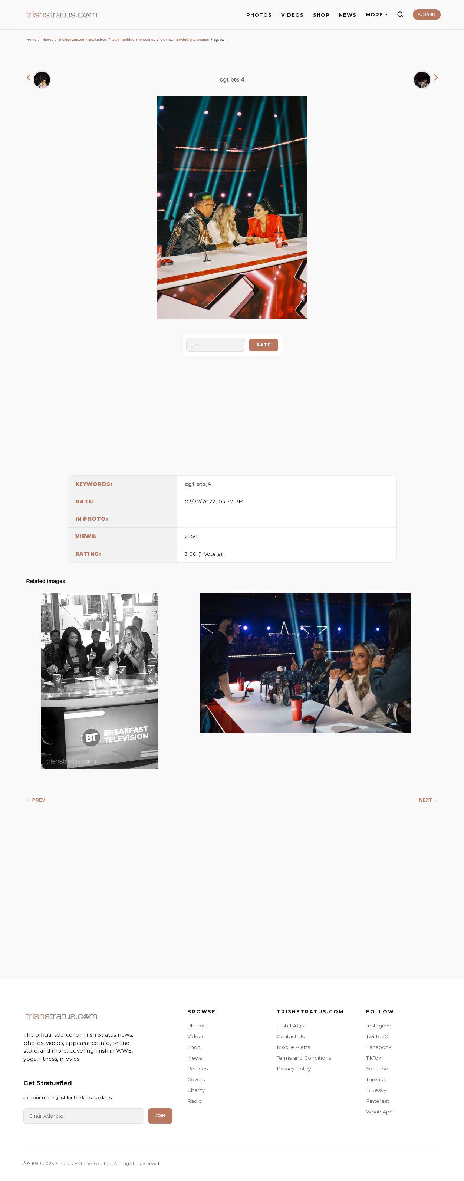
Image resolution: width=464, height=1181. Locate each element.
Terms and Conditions (304, 1058)
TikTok (373, 1058)
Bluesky (376, 1090)
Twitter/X (377, 1036)
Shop (194, 1047)
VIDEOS (292, 15)
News (194, 1058)
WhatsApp (379, 1112)
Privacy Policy (294, 1069)
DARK (426, 14)
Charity (196, 1090)
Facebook (379, 1047)
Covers (196, 1079)
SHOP (321, 15)
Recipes (197, 1069)
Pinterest (377, 1101)
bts (201, 484)
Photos (47, 39)
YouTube (377, 1069)
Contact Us (291, 1036)
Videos (195, 1036)
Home (32, 39)
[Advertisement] (232, 414)
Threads (376, 1079)
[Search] (400, 14)
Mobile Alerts (293, 1047)
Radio (194, 1101)
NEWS (347, 15)
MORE (377, 14)
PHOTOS (259, 15)
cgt (190, 484)
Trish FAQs (290, 1026)
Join (160, 1115)
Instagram (378, 1026)
